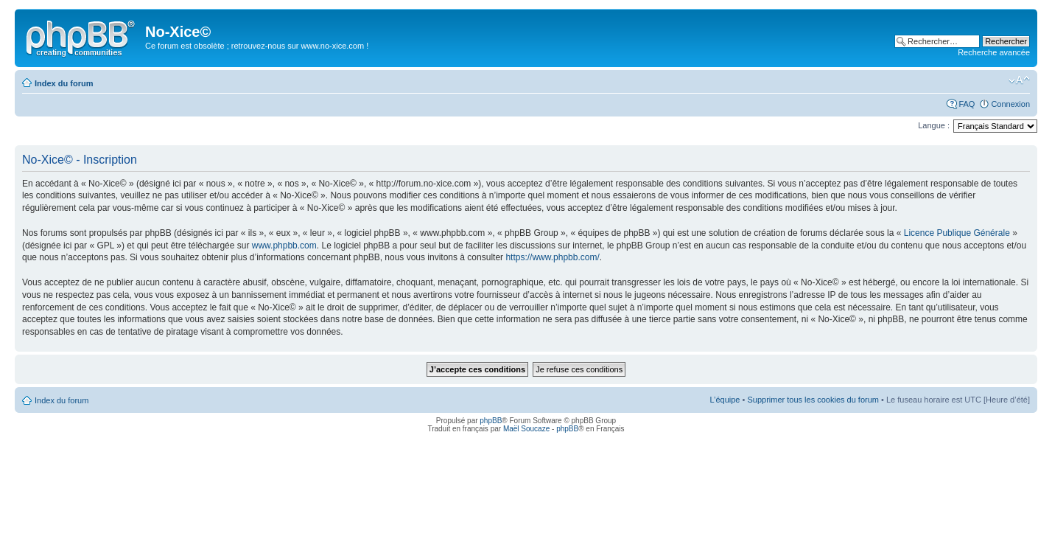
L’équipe (724, 399)
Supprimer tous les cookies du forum (813, 399)
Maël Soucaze (526, 429)
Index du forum (64, 83)
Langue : (934, 125)
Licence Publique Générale (957, 233)
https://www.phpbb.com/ (552, 257)
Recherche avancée (994, 52)
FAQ (966, 104)
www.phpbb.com (284, 245)
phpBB (491, 421)
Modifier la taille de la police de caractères (1019, 80)
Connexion (1010, 104)
